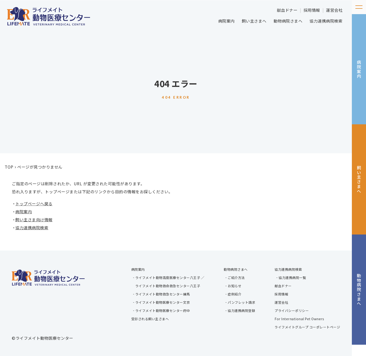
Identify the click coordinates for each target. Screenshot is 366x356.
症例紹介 (234, 293)
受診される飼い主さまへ (149, 318)
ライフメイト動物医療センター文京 (161, 301)
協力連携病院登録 (240, 310)
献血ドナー (287, 10)
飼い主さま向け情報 (34, 219)
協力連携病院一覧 (292, 277)
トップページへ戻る (34, 203)
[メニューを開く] (359, 7)
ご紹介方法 (235, 277)
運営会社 (334, 10)
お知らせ (234, 285)
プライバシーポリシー (292, 310)
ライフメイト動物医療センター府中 (161, 310)
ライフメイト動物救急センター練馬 (161, 293)
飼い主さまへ (254, 21)
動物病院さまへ (288, 21)
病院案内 (226, 21)
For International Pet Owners (299, 318)
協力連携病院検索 (325, 21)
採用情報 (312, 10)
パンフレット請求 (241, 301)
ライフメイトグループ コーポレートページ (307, 326)
